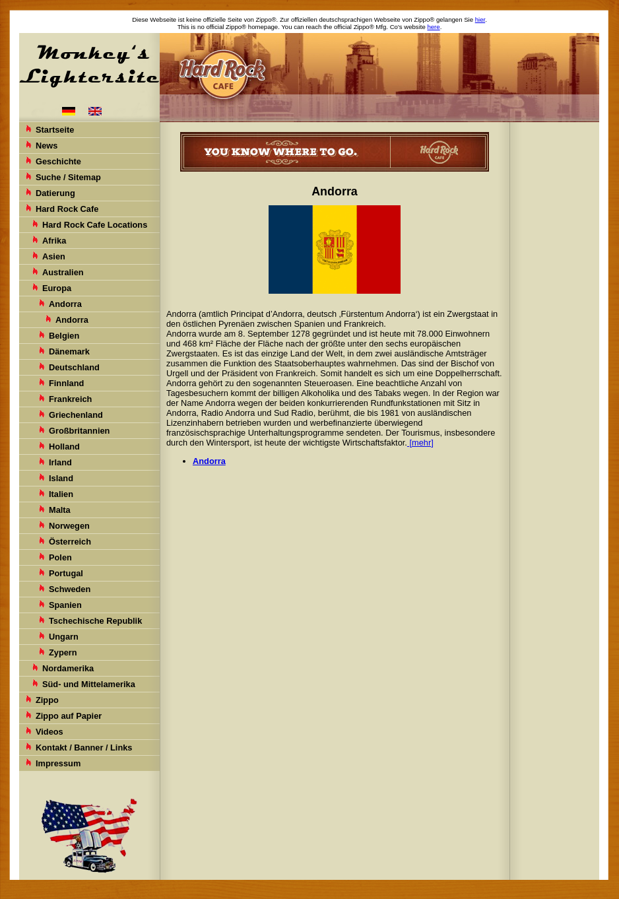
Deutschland (74, 367)
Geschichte (58, 161)
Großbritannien (79, 431)
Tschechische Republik (95, 621)
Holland (64, 446)
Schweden (69, 589)
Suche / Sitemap (68, 177)
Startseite (55, 130)
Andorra (65, 304)
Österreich (70, 542)
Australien (63, 272)
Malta (60, 510)
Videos (49, 732)
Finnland (66, 383)
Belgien (64, 336)
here (433, 26)
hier (480, 19)
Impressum (58, 763)
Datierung (55, 193)
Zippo (47, 700)
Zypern (63, 652)
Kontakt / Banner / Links (84, 747)
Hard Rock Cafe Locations (94, 225)
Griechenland (76, 415)
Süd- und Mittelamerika (88, 684)
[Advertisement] (555, 330)
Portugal (66, 573)
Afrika (54, 241)
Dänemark (69, 351)
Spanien (65, 605)
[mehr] (420, 443)
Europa (56, 288)
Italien (61, 494)
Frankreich (70, 399)
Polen (60, 557)
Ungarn (64, 637)
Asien (53, 256)
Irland (60, 462)
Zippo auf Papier (69, 716)
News (46, 145)
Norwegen (69, 526)
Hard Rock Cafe (67, 209)
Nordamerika (68, 668)
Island (61, 478)
